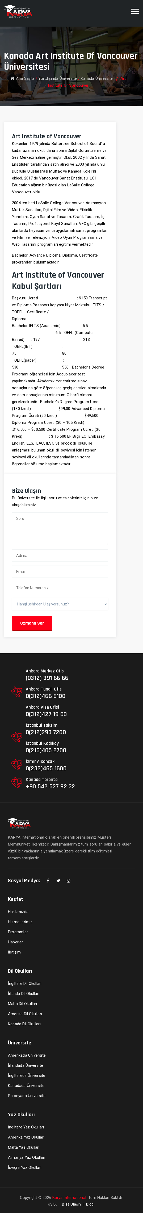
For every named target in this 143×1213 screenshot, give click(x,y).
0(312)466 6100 (45, 696)
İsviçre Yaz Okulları (24, 1167)
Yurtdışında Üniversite (57, 78)
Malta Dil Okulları (22, 1003)
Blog (90, 1204)
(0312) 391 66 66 (47, 678)
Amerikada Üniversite (27, 1055)
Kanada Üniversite (97, 78)
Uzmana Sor (32, 623)
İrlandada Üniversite (25, 1065)
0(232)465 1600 (46, 768)
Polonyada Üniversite (26, 1095)
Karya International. (69, 1197)
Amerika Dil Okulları (25, 1013)
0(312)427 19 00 (46, 714)
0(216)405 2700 (46, 750)
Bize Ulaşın (71, 1204)
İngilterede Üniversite (26, 1075)
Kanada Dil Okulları (24, 1024)
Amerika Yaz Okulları (26, 1137)
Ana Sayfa (23, 78)
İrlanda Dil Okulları (23, 993)
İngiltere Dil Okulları (24, 983)
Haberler (15, 942)
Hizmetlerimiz (20, 921)
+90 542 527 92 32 (50, 786)
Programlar (18, 932)
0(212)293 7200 (46, 732)
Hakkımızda (18, 911)
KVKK (52, 1204)
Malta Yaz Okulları (24, 1147)
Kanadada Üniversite (26, 1085)
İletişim (14, 952)
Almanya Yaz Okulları (26, 1157)
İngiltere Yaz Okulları (26, 1127)
